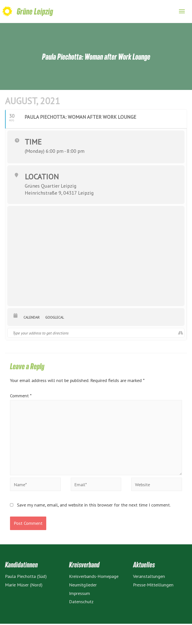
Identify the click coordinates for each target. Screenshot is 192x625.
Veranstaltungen (149, 577)
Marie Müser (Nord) (23, 586)
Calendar (32, 318)
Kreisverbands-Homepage (93, 577)
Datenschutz (81, 603)
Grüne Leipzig (35, 12)
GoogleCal (54, 318)
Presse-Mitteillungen (153, 586)
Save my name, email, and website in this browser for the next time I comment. (93, 506)
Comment (20, 397)
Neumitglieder (83, 586)
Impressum (79, 594)
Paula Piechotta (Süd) (26, 577)
